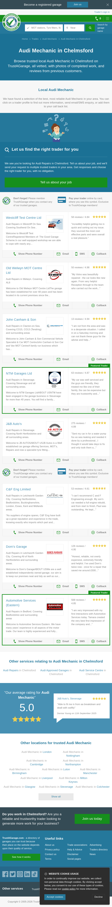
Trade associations (77, 845)
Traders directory (99, 849)
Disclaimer (72, 854)
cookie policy (69, 889)
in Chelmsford (19, 670)
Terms (48, 859)
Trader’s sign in (102, 12)
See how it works (21, 857)
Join (78, 4)
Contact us (50, 854)
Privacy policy (52, 849)
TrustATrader (39, 889)
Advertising (96, 845)
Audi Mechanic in (36, 752)
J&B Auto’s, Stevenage (69, 698)
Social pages (74, 859)
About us (49, 845)
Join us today (92, 818)
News (93, 854)
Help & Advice (74, 849)
